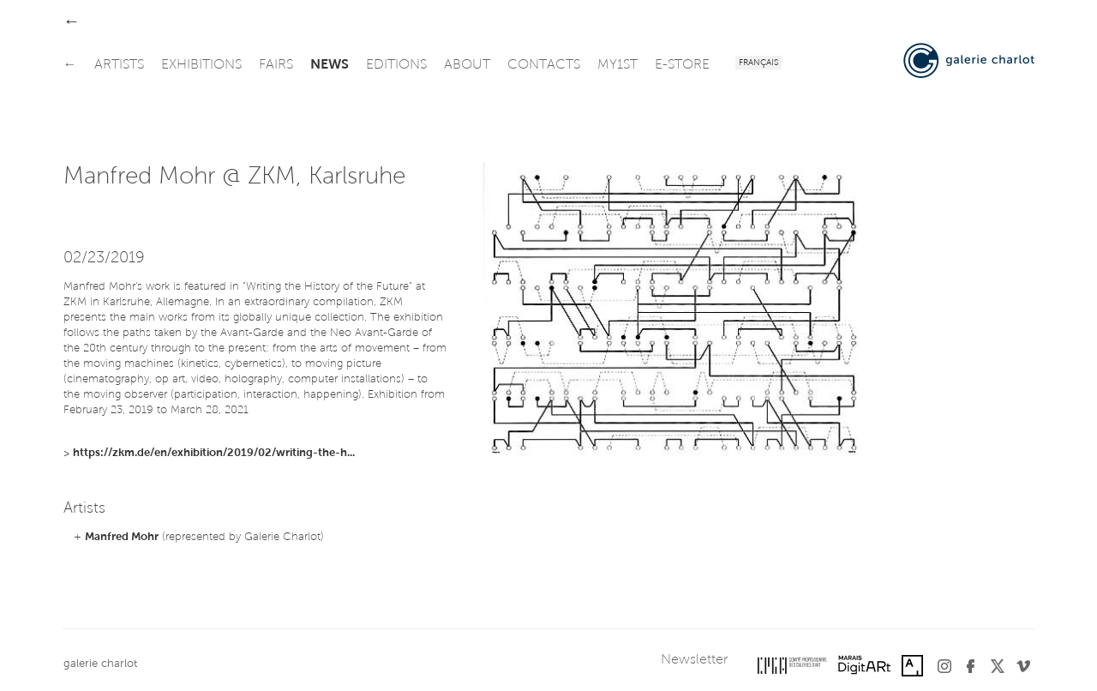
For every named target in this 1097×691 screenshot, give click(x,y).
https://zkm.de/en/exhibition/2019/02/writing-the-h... (214, 453)
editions (396, 65)
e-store (682, 65)
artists (119, 65)
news (329, 65)
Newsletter (694, 660)
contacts (543, 65)
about (467, 65)
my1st (617, 65)
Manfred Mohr (122, 537)
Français (758, 63)
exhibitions (201, 65)
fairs (276, 65)
